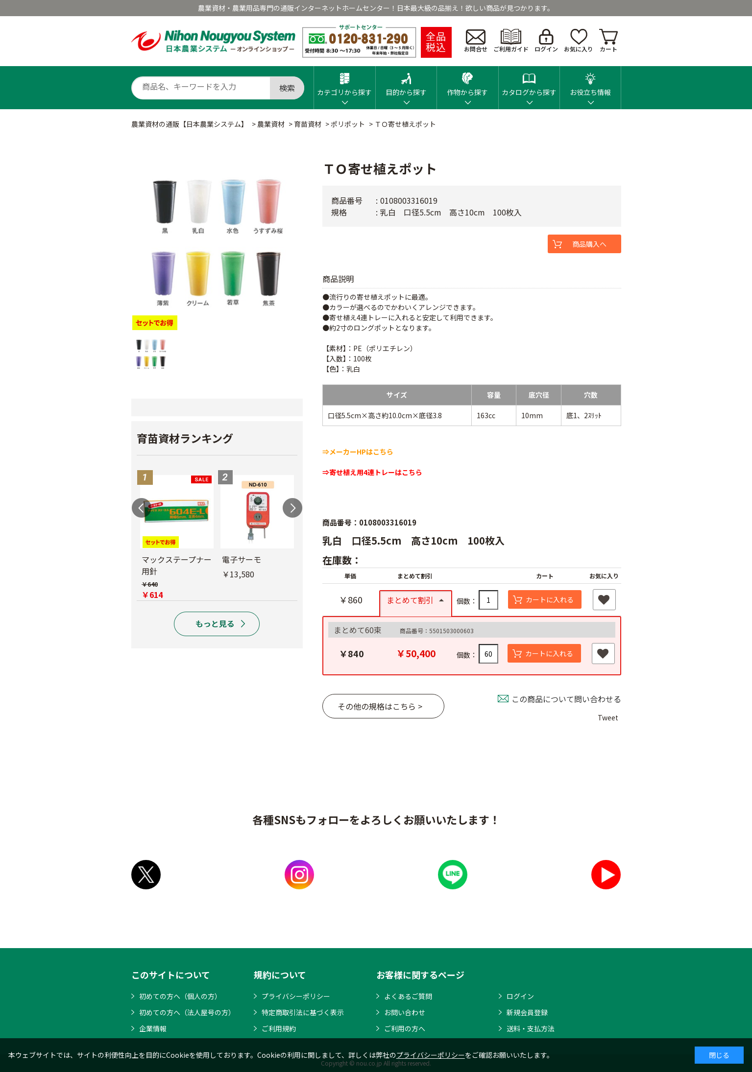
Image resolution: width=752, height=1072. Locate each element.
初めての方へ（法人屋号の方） (187, 1012)
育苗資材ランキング (185, 438)
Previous (141, 508)
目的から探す (406, 81)
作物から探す (467, 81)
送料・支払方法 (531, 1028)
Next (292, 508)
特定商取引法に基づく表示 (303, 1012)
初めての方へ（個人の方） (180, 996)
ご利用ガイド (511, 41)
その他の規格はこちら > (380, 706)
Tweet (608, 717)
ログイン (546, 41)
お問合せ (475, 41)
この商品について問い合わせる (566, 699)
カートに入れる (550, 599)
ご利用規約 (279, 1028)
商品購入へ (589, 244)
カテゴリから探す (344, 81)
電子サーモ (241, 559)
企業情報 (153, 1028)
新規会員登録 (527, 1012)
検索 (287, 88)
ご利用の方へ (404, 1028)
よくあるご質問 (408, 996)
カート (608, 41)
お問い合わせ (404, 1012)
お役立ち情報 (590, 81)
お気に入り (578, 41)
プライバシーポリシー (296, 996)
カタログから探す (529, 81)
